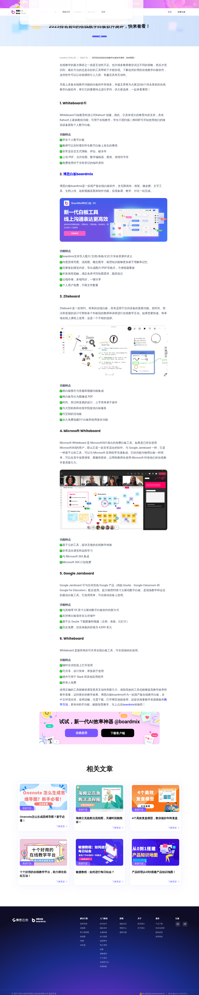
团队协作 (103, 926)
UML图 (83, 943)
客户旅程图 (84, 930)
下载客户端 (117, 733)
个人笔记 (103, 955)
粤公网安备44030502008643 (151, 991)
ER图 (82, 938)
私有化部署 (160, 926)
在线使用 (81, 733)
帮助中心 (123, 926)
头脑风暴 (103, 930)
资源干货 (84, 58)
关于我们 (141, 926)
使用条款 (159, 934)
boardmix (128, 704)
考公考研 (103, 943)
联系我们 (141, 921)
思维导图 (83, 921)
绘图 (101, 947)
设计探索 (103, 934)
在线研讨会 (104, 960)
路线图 (82, 934)
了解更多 (61, 826)
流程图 (82, 926)
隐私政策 (159, 930)
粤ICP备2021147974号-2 (177, 991)
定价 (103, 12)
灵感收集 (103, 964)
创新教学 (103, 938)
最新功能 (123, 930)
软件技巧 (103, 921)
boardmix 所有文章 (68, 58)
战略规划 (103, 951)
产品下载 (159, 921)
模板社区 (66, 12)
